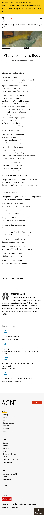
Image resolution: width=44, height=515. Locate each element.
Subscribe (6, 486)
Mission (6, 451)
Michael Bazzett (6, 353)
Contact (5, 471)
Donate (37, 403)
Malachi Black (11, 369)
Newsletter (7, 479)
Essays (5, 417)
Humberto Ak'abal (13, 351)
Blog (4, 431)
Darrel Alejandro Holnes (14, 381)
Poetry (13, 60)
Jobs (5, 477)
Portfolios (6, 429)
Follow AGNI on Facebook (10, 507)
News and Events (9, 454)
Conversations (8, 423)
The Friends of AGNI (10, 460)
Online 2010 (5, 331)
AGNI (9, 402)
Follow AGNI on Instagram (27, 504)
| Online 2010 (20, 279)
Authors (6, 446)
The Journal (7, 462)
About (4, 440)
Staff (5, 457)
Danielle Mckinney (6, 48)
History (6, 443)
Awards (6, 448)
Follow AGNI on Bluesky (9, 504)
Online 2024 (5, 344)
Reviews (6, 426)
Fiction (5, 420)
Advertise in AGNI (10, 474)
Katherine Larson (26, 60)
